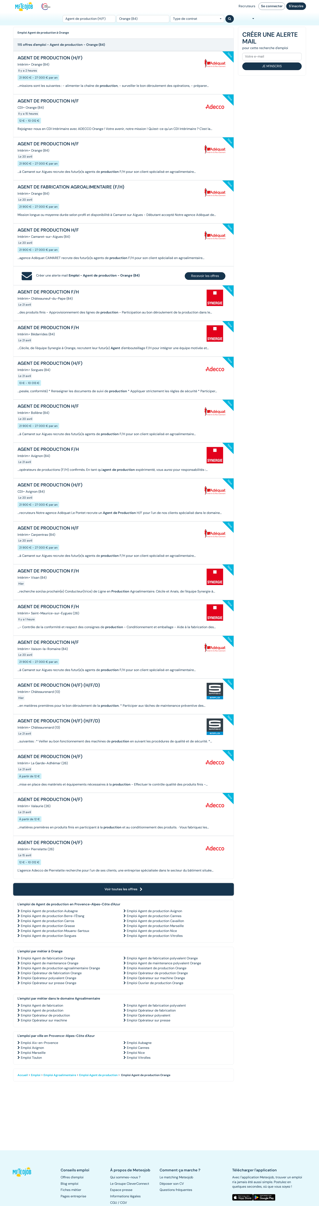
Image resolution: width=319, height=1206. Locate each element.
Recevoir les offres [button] (205, 276)
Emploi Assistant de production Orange (156, 968)
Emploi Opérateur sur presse (148, 1020)
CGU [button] (113, 1202)
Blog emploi (69, 1183)
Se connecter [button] (272, 6)
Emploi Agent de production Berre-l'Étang (52, 916)
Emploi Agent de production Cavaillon (155, 921)
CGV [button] (123, 1202)
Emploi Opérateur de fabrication (151, 1010)
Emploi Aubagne (139, 1043)
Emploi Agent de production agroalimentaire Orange (60, 968)
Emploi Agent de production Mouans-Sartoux (55, 931)
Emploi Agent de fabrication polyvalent (156, 1005)
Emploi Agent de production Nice (152, 931)
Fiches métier (71, 1190)
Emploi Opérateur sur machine (44, 1020)
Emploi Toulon (31, 1057)
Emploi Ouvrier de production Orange (155, 983)
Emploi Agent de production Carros (47, 921)
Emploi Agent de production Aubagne (49, 911)
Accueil (23, 1075)
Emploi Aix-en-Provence (39, 1043)
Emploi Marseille (33, 1053)
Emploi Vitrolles (139, 1057)
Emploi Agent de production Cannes (154, 916)
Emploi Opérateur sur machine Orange (156, 978)
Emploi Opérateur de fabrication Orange (51, 973)
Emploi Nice (136, 1053)
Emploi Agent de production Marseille (155, 926)
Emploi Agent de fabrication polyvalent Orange (162, 958)
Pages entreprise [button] (73, 1196)
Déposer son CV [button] (172, 1183)
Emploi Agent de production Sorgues (48, 936)
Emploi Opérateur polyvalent (148, 1015)
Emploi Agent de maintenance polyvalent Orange (164, 963)
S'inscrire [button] (296, 6)
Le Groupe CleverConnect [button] (129, 1183)
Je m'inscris (272, 66)
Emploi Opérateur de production (45, 1015)
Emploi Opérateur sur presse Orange (48, 983)
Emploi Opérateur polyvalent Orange (48, 978)
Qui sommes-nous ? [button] (125, 1177)
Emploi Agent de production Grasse (48, 926)
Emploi (35, 1075)
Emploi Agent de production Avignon (154, 911)
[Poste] (89, 19)
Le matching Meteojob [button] (176, 1177)
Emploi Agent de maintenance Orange (49, 963)
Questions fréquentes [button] (176, 1190)
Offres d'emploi (72, 1177)
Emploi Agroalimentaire (60, 1075)
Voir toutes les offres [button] (123, 889)
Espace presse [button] (121, 1190)
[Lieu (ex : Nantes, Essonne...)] (143, 19)
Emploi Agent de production (42, 1010)
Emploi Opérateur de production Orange (157, 973)
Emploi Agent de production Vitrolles (155, 936)
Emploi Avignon (32, 1048)
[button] (24, 1172)
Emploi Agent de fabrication (42, 1005)
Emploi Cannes (138, 1048)
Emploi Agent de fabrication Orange (48, 958)
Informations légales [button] (125, 1196)
